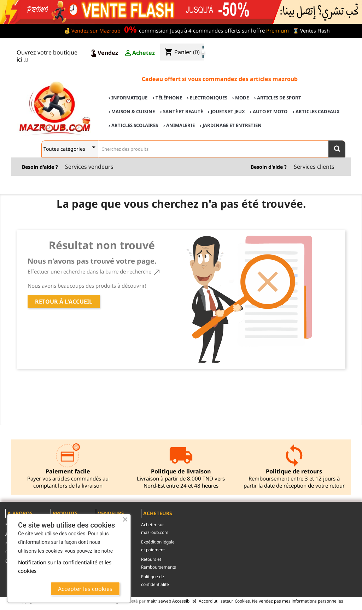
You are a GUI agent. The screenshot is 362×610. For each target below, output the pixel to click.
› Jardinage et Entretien (231, 125)
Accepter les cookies (85, 589)
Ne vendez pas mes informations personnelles (297, 601)
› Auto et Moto (268, 111)
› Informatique (128, 97)
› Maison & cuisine (132, 111)
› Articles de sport (277, 97)
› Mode (240, 97)
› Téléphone (167, 97)
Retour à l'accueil (63, 301)
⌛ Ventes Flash (311, 30)
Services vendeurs (89, 167)
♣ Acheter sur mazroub (299, 46)
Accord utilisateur (216, 601)
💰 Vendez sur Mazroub (92, 30)
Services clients (314, 167)
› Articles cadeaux (316, 111)
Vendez (103, 53)
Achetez (139, 53)
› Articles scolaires (133, 125)
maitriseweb (159, 601)
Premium (277, 30)
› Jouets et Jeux (226, 111)
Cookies (242, 601)
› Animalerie (179, 125)
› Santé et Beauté (181, 111)
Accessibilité (184, 601)
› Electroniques (207, 97)
